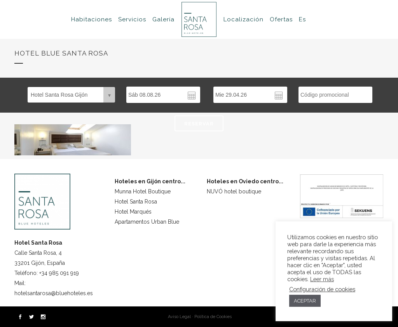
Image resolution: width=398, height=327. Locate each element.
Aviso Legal (179, 316)
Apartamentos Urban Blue (147, 222)
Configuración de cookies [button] (322, 289)
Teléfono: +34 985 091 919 (46, 273)
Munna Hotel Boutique (143, 191)
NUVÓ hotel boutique (234, 191)
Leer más (322, 279)
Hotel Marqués (133, 212)
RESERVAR (199, 124)
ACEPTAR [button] (305, 301)
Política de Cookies (213, 316)
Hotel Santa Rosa (136, 201)
